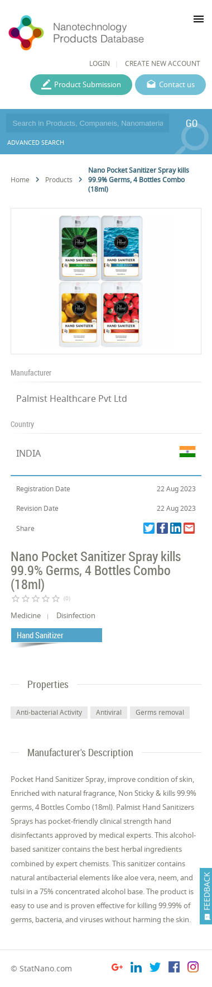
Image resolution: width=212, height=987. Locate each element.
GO (191, 123)
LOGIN (99, 63)
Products (59, 179)
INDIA (28, 453)
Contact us (177, 84)
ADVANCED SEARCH (35, 142)
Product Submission (87, 84)
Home (20, 179)
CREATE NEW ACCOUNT (162, 63)
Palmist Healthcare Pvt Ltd (71, 398)
